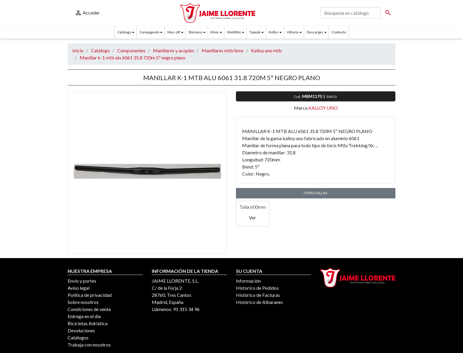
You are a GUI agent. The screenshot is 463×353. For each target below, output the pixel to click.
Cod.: (298, 96)
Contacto (339, 32)
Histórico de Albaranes (259, 302)
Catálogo (124, 32)
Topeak (254, 32)
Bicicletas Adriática (87, 323)
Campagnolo (149, 32)
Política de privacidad (90, 295)
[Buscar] (350, 12)
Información (248, 281)
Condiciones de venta (89, 309)
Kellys (273, 32)
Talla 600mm (252, 207)
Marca (300, 108)
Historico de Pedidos (257, 288)
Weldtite (234, 32)
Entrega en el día (84, 316)
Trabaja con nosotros (89, 344)
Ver (252, 217)
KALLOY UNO (323, 108)
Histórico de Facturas (258, 295)
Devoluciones (81, 330)
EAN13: (332, 96)
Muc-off (173, 32)
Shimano (195, 32)
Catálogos (78, 337)
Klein (215, 32)
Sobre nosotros (83, 302)
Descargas (315, 32)
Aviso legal (78, 288)
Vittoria (293, 32)
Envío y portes (82, 281)
